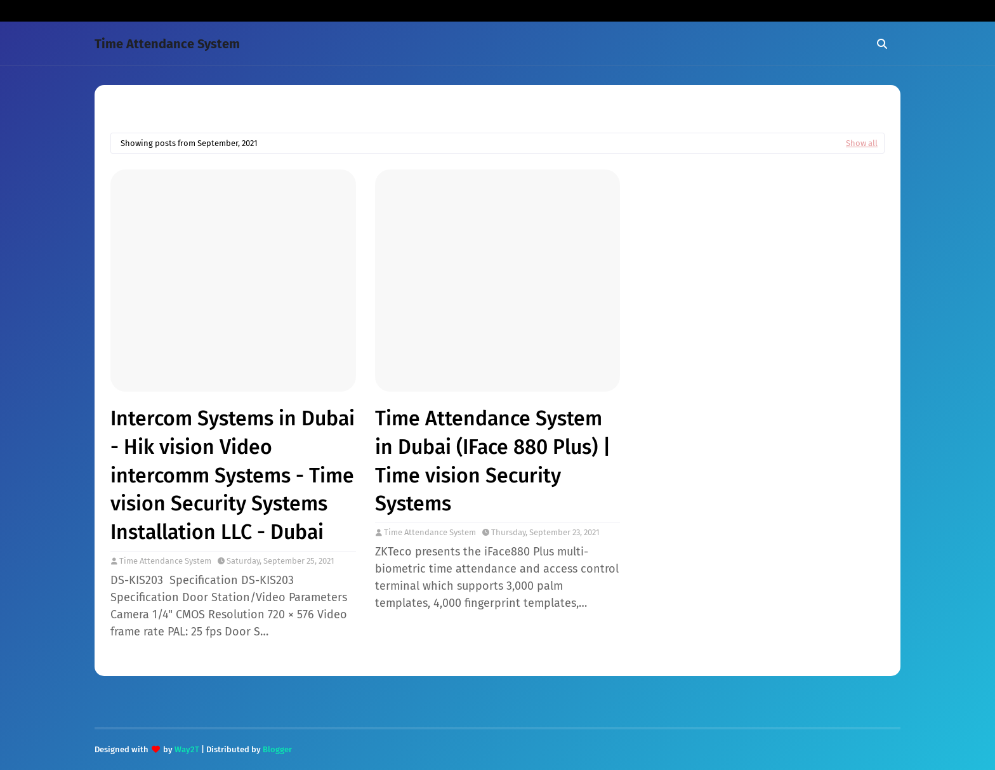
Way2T (187, 749)
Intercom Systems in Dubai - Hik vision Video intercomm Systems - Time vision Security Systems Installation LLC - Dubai (232, 475)
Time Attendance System (167, 43)
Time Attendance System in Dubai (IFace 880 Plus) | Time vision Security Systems (492, 460)
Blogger (277, 749)
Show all (862, 143)
